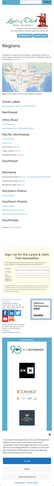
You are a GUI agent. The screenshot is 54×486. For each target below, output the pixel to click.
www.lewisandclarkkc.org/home (13, 210)
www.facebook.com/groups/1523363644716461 (19, 106)
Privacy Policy (32, 482)
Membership (25, 35)
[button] (49, 434)
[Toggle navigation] (5, 2)
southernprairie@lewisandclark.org (14, 214)
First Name (8, 269)
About (18, 299)
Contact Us (12, 299)
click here (16, 59)
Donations (41, 35)
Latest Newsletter (8, 124)
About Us (12, 227)
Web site (16, 147)
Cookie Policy (20, 482)
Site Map (4, 299)
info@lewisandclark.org (9, 309)
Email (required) (8, 275)
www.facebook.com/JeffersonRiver (39, 177)
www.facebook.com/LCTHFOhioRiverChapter (18, 128)
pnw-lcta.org (6, 143)
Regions (19, 227)
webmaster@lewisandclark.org (11, 332)
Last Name (8, 272)
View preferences (27, 476)
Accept (27, 461)
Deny (27, 468)
